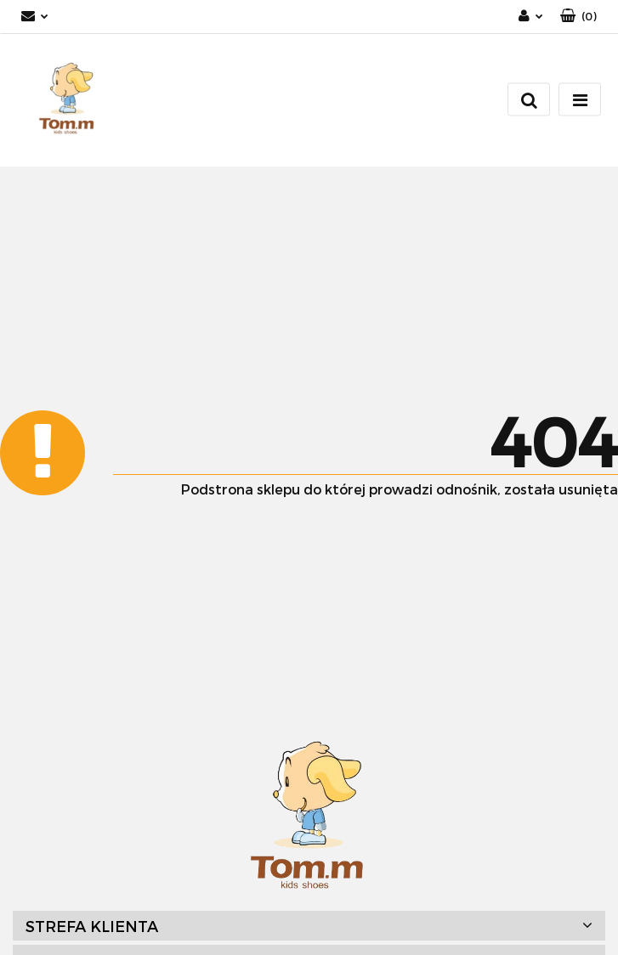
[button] (578, 16)
